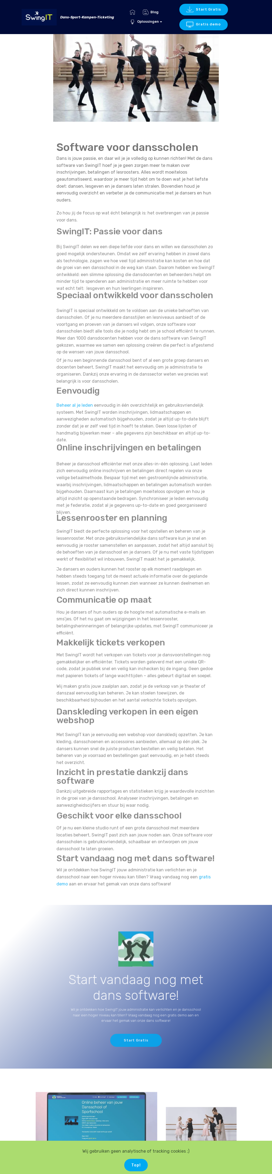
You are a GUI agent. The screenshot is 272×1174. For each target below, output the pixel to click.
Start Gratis (203, 9)
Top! (136, 1166)
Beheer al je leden (74, 422)
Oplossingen (144, 21)
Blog (151, 12)
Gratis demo (203, 24)
